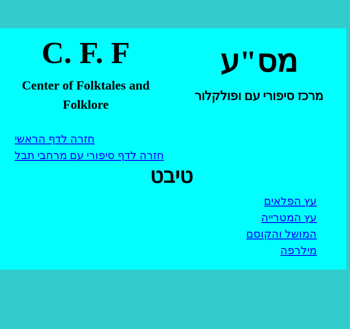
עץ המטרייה (289, 217)
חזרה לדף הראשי (55, 139)
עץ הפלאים (290, 201)
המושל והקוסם (281, 234)
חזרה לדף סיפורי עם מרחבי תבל (89, 155)
